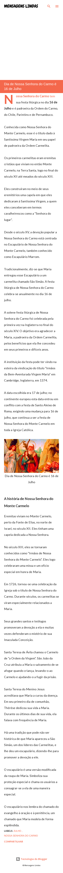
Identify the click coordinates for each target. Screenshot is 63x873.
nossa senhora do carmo (21, 835)
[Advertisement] (31, 43)
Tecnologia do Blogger (31, 859)
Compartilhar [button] (13, 841)
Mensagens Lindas (21, 6)
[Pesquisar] (49, 6)
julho (17, 831)
